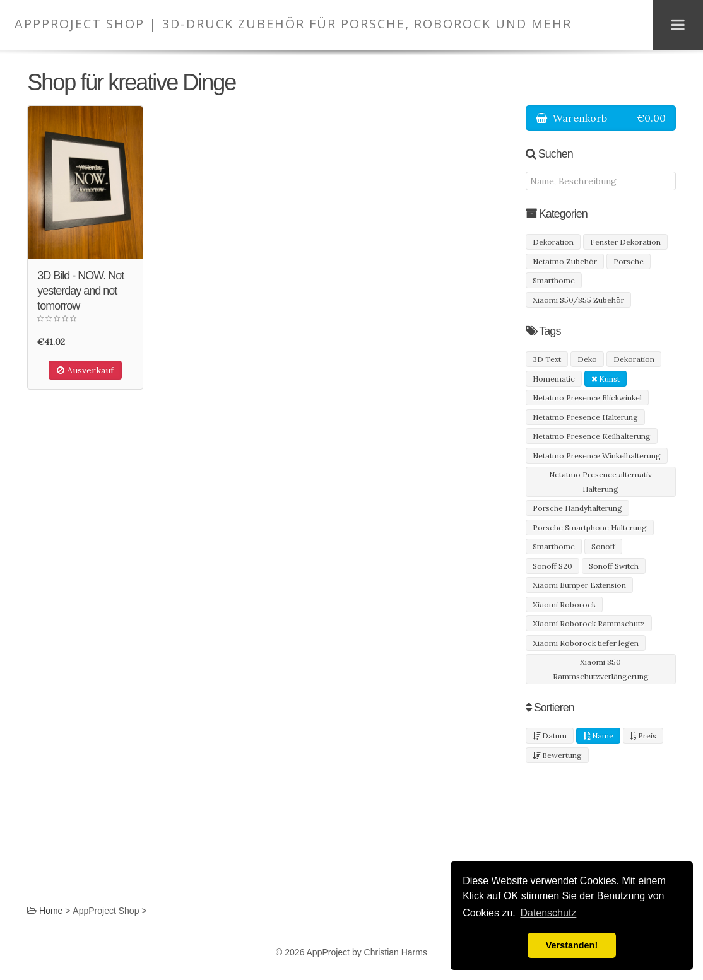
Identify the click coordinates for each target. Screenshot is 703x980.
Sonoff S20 (552, 566)
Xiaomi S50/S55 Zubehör (578, 300)
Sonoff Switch (614, 566)
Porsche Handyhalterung (577, 508)
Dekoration (553, 242)
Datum (550, 735)
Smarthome (554, 280)
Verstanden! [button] (572, 945)
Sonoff (603, 546)
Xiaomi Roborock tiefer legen (586, 643)
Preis (643, 735)
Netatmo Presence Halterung (585, 417)
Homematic (554, 378)
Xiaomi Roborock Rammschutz (589, 623)
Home (50, 911)
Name (598, 735)
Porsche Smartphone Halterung (590, 527)
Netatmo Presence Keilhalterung (592, 436)
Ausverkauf (85, 370)
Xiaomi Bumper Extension (579, 585)
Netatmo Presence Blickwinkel (587, 397)
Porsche (628, 261)
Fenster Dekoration (625, 242)
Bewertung (557, 755)
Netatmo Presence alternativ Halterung (600, 482)
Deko (587, 359)
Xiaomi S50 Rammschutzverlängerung (601, 669)
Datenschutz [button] (548, 912)
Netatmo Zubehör (565, 261)
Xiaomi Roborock (564, 604)
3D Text (547, 359)
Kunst (605, 378)
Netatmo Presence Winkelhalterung (597, 455)
